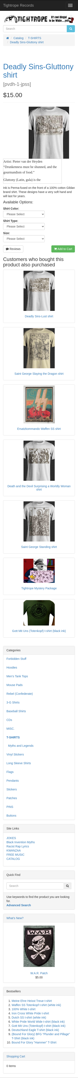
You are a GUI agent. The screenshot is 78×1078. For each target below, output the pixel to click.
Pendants (12, 780)
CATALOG (13, 858)
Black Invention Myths (20, 842)
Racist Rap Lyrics (17, 846)
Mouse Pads (14, 685)
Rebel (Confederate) (19, 693)
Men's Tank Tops (17, 676)
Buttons (11, 815)
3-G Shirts (13, 702)
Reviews (13, 249)
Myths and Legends (19, 745)
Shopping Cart (15, 1056)
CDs (9, 720)
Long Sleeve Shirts (18, 763)
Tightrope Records (18, 5)
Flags (10, 772)
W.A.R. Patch (39, 973)
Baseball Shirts (16, 711)
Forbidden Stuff (16, 658)
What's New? (15, 918)
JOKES (11, 838)
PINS (9, 806)
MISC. (10, 728)
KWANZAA (13, 850)
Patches (11, 798)
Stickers (11, 789)
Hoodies (11, 667)
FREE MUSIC (15, 854)
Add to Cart (63, 249)
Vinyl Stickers (15, 754)
